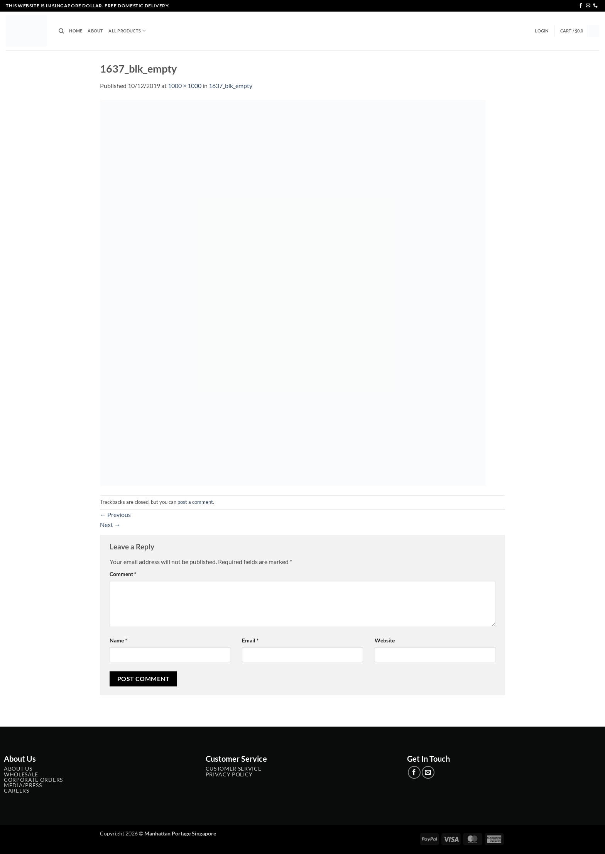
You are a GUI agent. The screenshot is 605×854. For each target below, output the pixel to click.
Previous (115, 514)
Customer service (234, 769)
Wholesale (21, 774)
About (95, 30)
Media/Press (23, 785)
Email (250, 640)
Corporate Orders (33, 780)
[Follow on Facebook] (580, 5)
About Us (18, 769)
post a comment (195, 502)
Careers (16, 791)
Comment (123, 574)
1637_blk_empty (230, 85)
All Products (127, 30)
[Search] (61, 31)
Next (110, 524)
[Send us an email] (588, 5)
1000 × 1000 (184, 85)
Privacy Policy (229, 774)
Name (118, 640)
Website (385, 640)
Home (75, 30)
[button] (541, 31)
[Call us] (595, 5)
